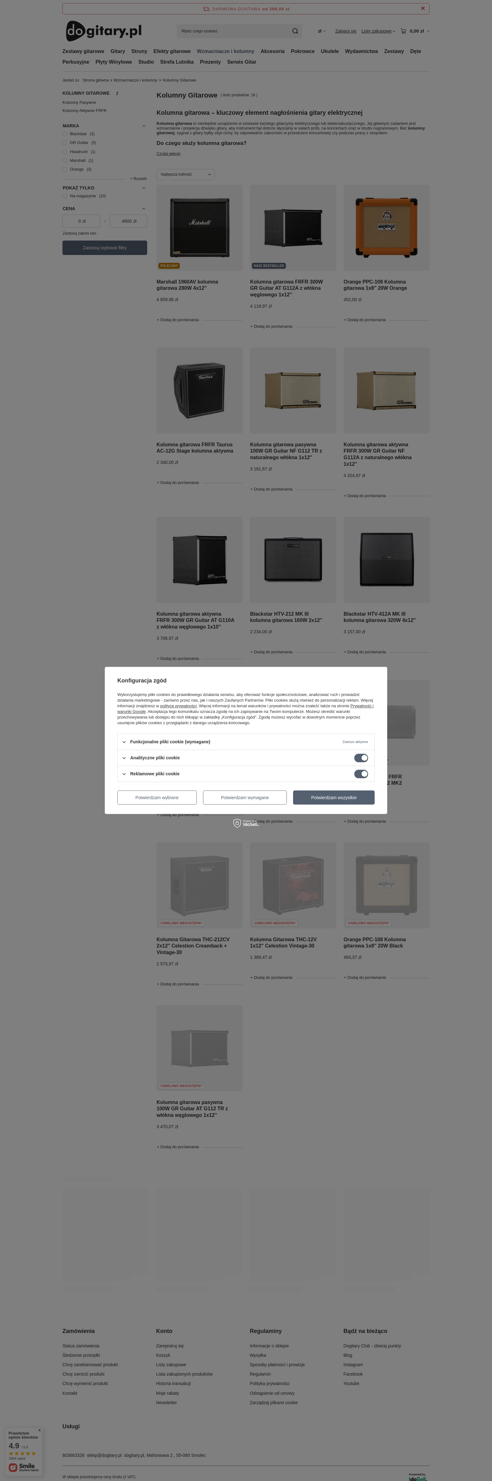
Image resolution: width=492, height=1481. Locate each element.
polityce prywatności (178, 705)
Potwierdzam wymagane (245, 797)
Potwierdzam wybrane (157, 797)
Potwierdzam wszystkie (334, 797)
